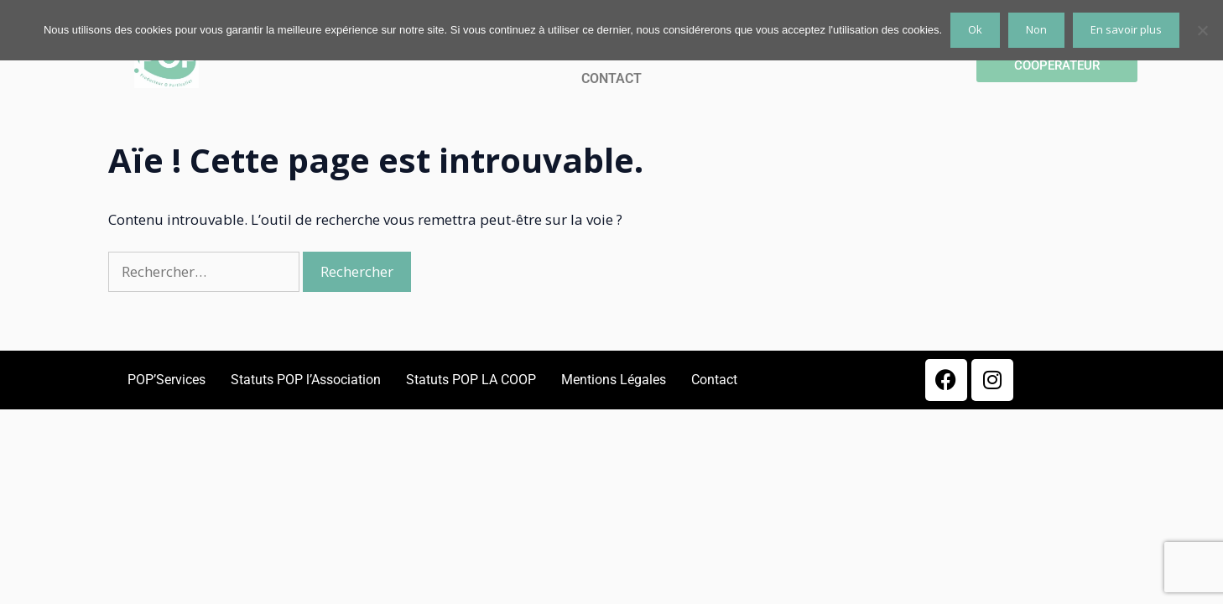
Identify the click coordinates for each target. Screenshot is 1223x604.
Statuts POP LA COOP (471, 380)
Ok (975, 29)
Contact (714, 380)
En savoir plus (1126, 29)
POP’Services (167, 380)
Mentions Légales (613, 380)
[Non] (1202, 30)
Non (1036, 29)
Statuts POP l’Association (306, 380)
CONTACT (611, 78)
